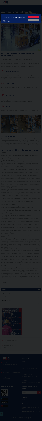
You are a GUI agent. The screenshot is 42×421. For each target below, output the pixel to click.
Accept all (33, 17)
